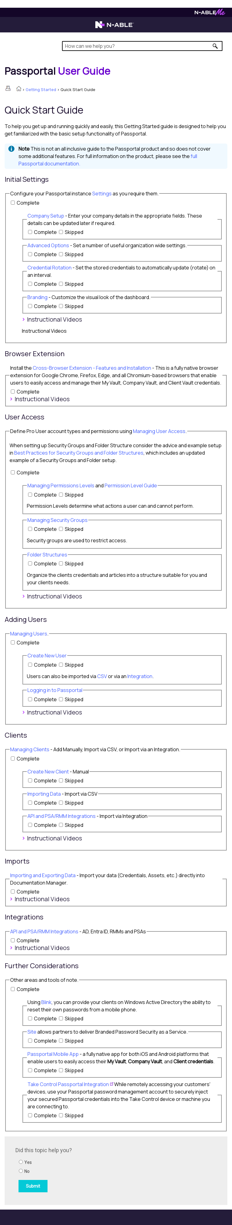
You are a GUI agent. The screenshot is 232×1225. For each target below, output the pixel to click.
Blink (46, 1002)
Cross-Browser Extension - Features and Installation (92, 368)
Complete (28, 202)
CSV (102, 676)
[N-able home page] (114, 27)
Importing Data (44, 793)
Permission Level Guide (131, 485)
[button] (215, 46)
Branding (37, 297)
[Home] (57, 71)
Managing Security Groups (57, 520)
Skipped (74, 232)
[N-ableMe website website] (210, 14)
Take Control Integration (68, 1084)
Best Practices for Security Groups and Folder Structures (78, 452)
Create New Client (48, 771)
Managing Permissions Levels (60, 485)
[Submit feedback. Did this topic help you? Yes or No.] (98, 1170)
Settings (102, 193)
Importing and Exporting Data (43, 875)
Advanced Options (48, 245)
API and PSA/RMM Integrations (61, 816)
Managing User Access (159, 431)
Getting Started (41, 89)
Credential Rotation (49, 267)
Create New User (47, 655)
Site (31, 1031)
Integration (139, 676)
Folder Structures (47, 554)
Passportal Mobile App (53, 1054)
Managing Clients (29, 749)
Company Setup (45, 215)
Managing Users (28, 633)
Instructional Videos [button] (52, 319)
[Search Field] (142, 46)
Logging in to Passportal (54, 690)
